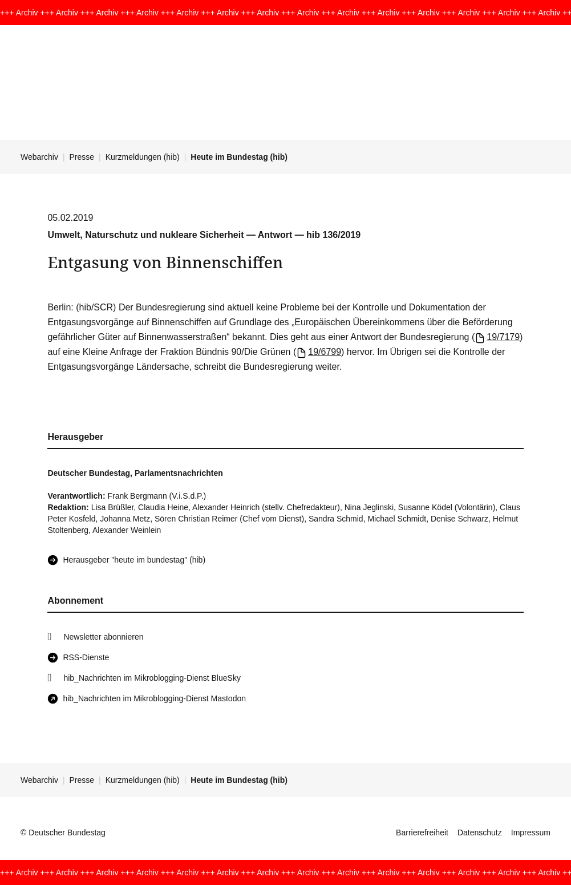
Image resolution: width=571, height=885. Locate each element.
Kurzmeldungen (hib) (143, 156)
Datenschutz (479, 832)
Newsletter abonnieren (103, 636)
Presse (82, 156)
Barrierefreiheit (422, 832)
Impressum (530, 832)
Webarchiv (39, 156)
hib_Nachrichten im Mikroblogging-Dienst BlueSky (151, 677)
